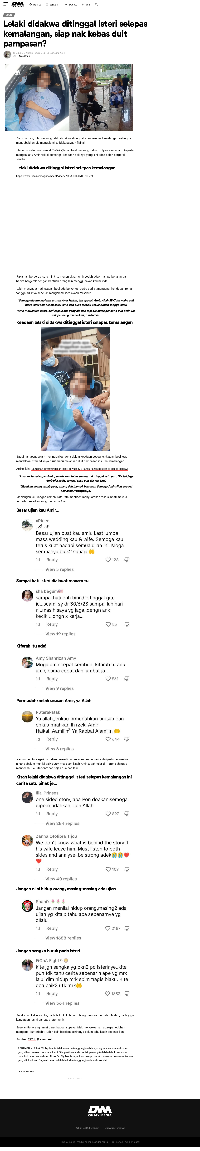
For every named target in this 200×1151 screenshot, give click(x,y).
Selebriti (52, 5)
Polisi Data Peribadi (87, 1132)
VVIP (85, 5)
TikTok (32, 1044)
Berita (35, 5)
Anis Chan (24, 56)
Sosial (71, 5)
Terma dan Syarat (114, 1132)
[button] (96, 5)
